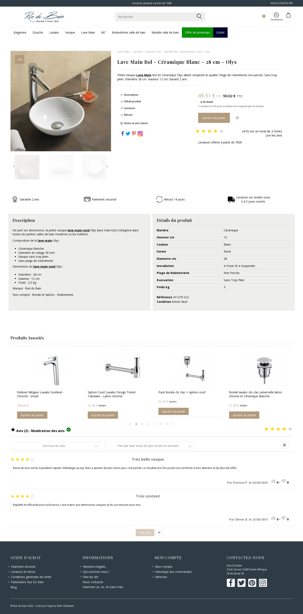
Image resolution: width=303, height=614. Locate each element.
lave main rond (79, 230)
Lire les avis (274, 135)
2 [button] (136, 424)
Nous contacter (93, 582)
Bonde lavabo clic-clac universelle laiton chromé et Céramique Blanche (255, 394)
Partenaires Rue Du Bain (27, 582)
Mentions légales (94, 567)
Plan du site (90, 577)
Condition (164, 302)
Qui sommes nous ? (96, 572)
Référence (164, 297)
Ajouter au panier (32, 415)
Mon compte (163, 567)
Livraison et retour (23, 572)
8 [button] (173, 424)
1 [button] (130, 424)
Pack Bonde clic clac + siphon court (182, 392)
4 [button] (148, 424)
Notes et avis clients (136, 123)
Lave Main (143, 75)
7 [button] (167, 424)
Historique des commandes (173, 572)
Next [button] (296, 383)
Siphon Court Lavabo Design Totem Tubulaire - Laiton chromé (112, 394)
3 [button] (142, 424)
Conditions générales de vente (31, 577)
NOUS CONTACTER (282, 3)
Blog (14, 587)
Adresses (161, 577)
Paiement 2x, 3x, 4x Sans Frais (103, 587)
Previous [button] (7, 383)
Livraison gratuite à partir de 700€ (151, 3)
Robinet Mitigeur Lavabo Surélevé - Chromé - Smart (40, 394)
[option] (45, 383)
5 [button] (155, 424)
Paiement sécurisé (23, 567)
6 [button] (161, 424)
